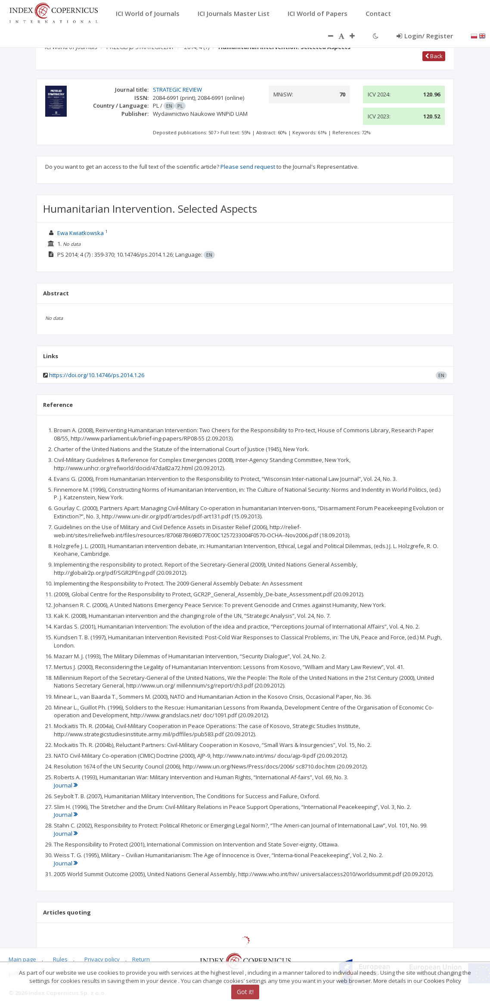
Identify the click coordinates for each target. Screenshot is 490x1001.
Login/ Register (425, 35)
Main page (22, 959)
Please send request (247, 166)
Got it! (245, 992)
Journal (66, 785)
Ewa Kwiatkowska (80, 233)
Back (434, 56)
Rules (60, 959)
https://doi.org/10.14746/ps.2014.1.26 (96, 375)
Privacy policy (102, 959)
